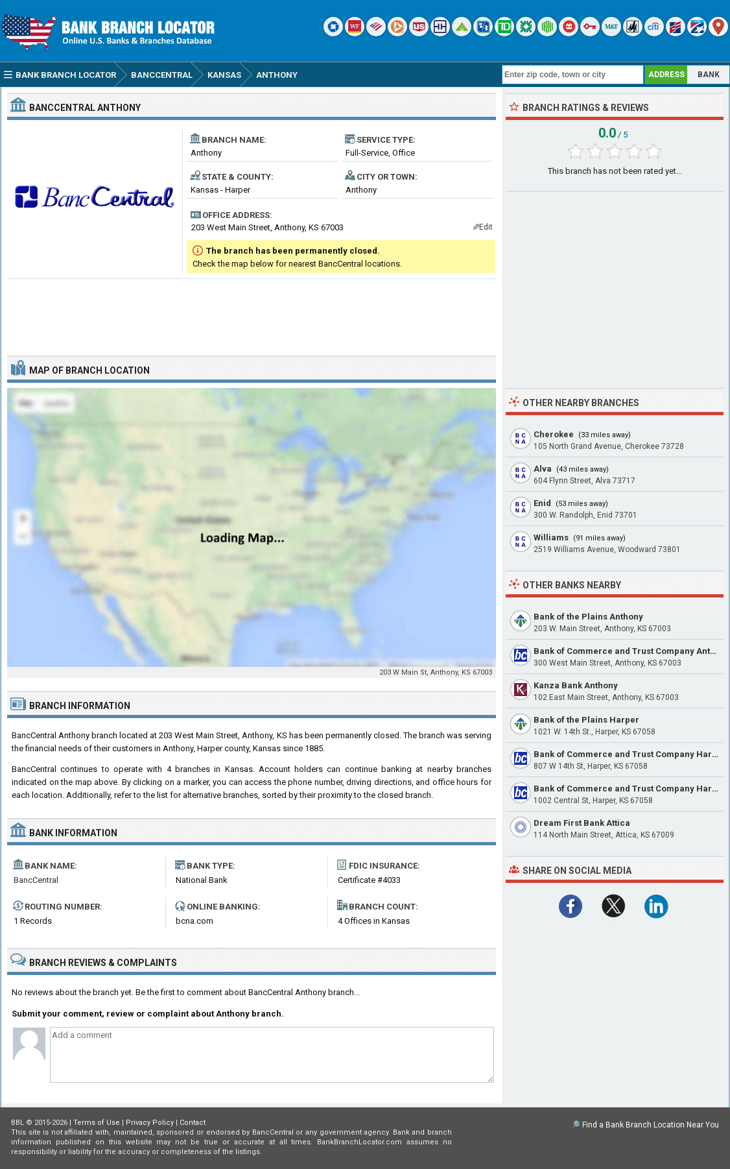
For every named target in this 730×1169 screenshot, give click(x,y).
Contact (193, 1122)
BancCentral (36, 880)
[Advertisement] (251, 312)
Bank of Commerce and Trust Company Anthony (632, 651)
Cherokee (554, 434)
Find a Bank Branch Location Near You (650, 1124)
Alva (543, 469)
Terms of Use (96, 1122)
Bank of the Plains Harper (586, 720)
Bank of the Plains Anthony (588, 616)
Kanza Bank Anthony (576, 685)
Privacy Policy (150, 1122)
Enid (542, 503)
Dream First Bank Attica (582, 823)
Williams (551, 537)
